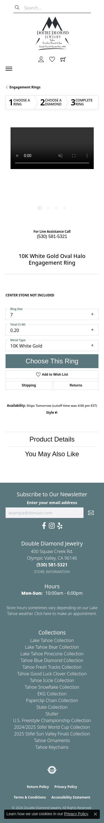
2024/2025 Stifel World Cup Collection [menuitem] (52, 727)
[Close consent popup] (95, 814)
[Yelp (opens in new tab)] (59, 525)
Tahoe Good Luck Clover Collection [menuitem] (52, 674)
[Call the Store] (52, 565)
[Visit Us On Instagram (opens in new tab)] (52, 525)
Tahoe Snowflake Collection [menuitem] (52, 687)
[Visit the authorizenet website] (52, 770)
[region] (52, 173)
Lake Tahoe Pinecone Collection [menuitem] (52, 654)
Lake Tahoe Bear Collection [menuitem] (52, 647)
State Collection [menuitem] (52, 707)
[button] (41, 60)
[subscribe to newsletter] (90, 512)
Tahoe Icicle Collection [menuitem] (52, 680)
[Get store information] (52, 571)
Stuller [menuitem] (51, 714)
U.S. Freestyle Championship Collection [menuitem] (52, 720)
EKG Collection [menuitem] (52, 694)
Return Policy (38, 786)
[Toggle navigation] (12, 68)
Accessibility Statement (70, 797)
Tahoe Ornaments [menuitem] (52, 740)
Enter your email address (52, 502)
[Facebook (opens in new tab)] (44, 525)
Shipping (29, 385)
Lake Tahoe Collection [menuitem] (52, 640)
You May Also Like (52, 454)
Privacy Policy (65, 786)
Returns (76, 385)
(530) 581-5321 (52, 236)
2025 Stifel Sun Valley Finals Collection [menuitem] (52, 734)
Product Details (52, 439)
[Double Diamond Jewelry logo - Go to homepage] (52, 33)
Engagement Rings (24, 87)
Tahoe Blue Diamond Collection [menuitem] (52, 660)
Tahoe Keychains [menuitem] (52, 747)
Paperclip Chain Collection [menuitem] (52, 700)
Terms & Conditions (30, 797)
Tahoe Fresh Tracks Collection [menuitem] (52, 667)
